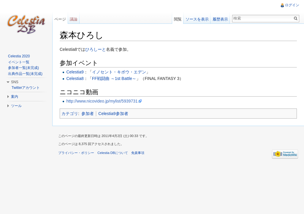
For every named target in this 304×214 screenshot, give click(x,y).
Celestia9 (74, 72)
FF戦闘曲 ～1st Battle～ (114, 78)
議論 (73, 19)
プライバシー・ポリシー (76, 153)
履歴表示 (220, 19)
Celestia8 (74, 78)
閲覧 (178, 19)
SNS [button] (14, 82)
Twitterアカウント (26, 88)
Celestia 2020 (19, 56)
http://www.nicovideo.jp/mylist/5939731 (101, 101)
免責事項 (137, 153)
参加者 (87, 113)
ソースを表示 (197, 19)
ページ (60, 19)
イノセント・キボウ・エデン (119, 72)
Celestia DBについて (112, 153)
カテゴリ (69, 113)
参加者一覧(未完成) (23, 68)
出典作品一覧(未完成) (25, 74)
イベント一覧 (18, 62)
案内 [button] (14, 97)
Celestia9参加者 (113, 113)
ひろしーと (95, 49)
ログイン (292, 5)
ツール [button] (16, 106)
